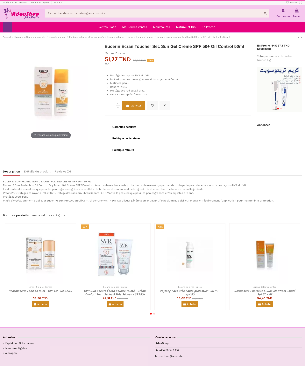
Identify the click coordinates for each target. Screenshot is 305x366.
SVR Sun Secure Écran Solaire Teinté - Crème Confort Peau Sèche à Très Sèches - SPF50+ (115, 292)
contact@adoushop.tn (174, 356)
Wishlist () (294, 2)
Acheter (133, 105)
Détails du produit (37, 171)
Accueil (58, 2)
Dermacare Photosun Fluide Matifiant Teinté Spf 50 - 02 (264, 292)
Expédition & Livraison (15, 2)
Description (11, 171)
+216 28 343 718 (169, 350)
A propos (11, 353)
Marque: (110, 53)
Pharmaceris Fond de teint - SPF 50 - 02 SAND (40, 291)
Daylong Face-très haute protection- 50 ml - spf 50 (190, 292)
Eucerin (120, 53)
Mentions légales (40, 2)
